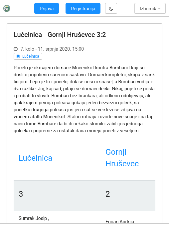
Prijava (47, 8)
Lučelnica (30, 56)
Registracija (83, 8)
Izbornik (150, 8)
